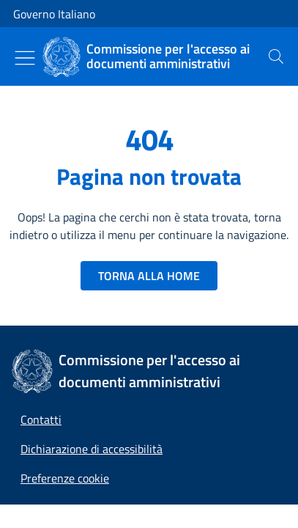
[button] (65, 478)
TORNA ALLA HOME (149, 276)
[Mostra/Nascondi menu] (25, 58)
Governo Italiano (54, 14)
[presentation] (276, 56)
